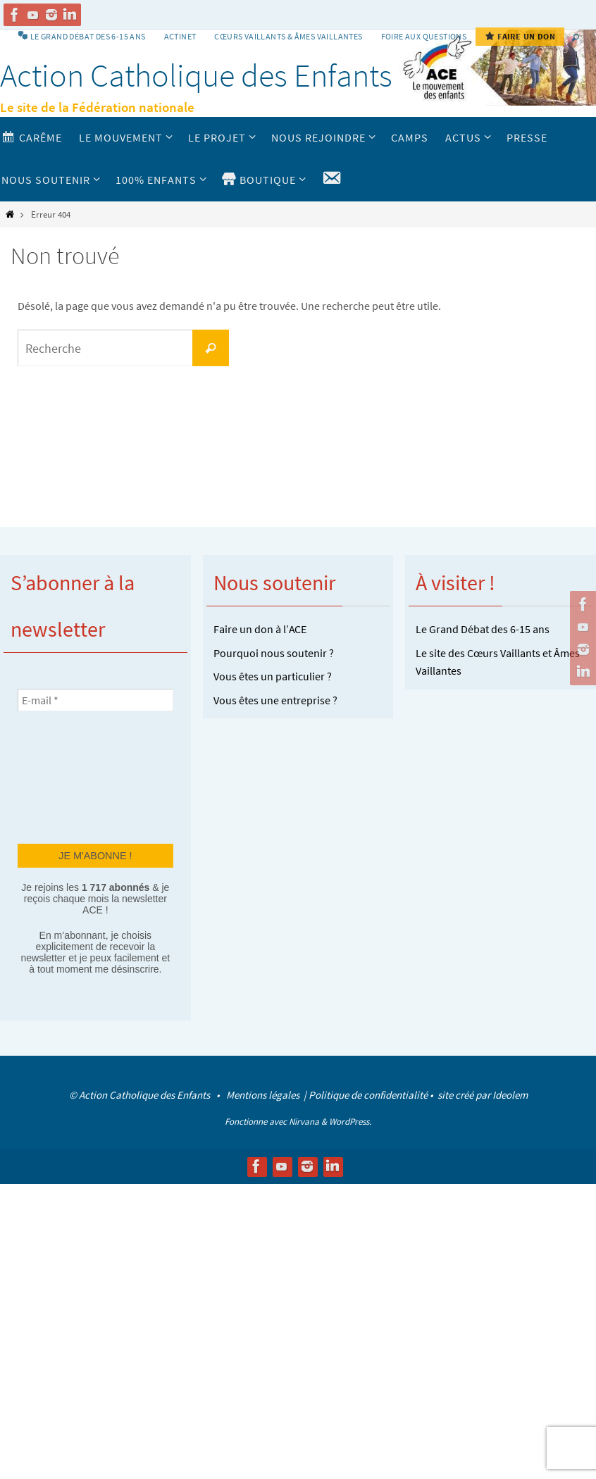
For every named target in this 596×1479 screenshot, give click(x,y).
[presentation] (75, 776)
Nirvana (304, 1122)
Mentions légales (264, 1095)
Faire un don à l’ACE (259, 629)
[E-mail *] (95, 700)
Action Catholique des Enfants (196, 75)
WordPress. (350, 1122)
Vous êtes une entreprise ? (275, 700)
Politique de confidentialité (368, 1095)
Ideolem (510, 1095)
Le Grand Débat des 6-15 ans (483, 629)
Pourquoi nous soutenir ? (273, 653)
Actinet (180, 36)
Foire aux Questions (424, 36)
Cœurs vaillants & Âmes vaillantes (288, 36)
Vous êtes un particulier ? (272, 676)
